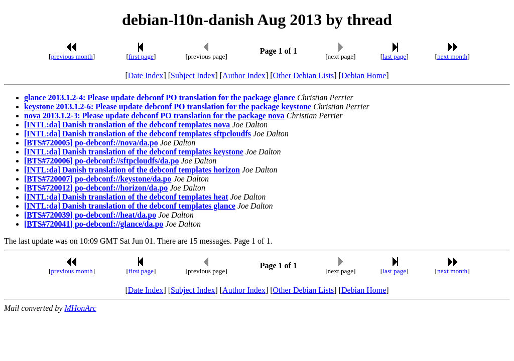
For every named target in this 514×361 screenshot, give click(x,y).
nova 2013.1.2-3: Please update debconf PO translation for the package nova (154, 115)
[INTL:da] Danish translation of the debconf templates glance (129, 206)
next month (452, 56)
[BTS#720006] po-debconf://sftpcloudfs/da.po (101, 160)
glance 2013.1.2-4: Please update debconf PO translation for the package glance (159, 97)
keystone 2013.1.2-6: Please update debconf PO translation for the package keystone (167, 106)
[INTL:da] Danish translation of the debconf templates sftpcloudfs (137, 133)
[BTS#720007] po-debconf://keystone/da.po (97, 178)
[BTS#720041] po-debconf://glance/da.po (93, 224)
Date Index (146, 75)
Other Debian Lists (303, 75)
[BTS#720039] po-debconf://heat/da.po (90, 215)
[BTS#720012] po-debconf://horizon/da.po (96, 188)
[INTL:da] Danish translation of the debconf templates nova (127, 124)
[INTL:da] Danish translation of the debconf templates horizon (132, 169)
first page (141, 56)
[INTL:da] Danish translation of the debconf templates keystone (133, 151)
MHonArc (80, 308)
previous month (71, 56)
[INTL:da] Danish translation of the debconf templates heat (126, 197)
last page (394, 56)
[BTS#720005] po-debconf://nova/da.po (91, 142)
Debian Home (363, 75)
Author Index (244, 75)
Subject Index (193, 75)
